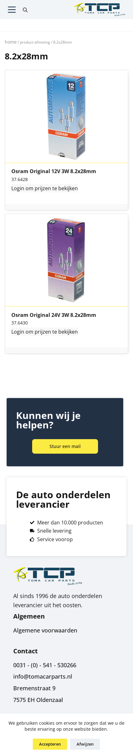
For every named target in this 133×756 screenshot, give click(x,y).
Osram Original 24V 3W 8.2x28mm (53, 315)
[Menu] (12, 10)
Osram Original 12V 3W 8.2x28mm (53, 171)
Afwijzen (85, 744)
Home (11, 42)
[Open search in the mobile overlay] (25, 9)
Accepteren (50, 744)
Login (17, 188)
